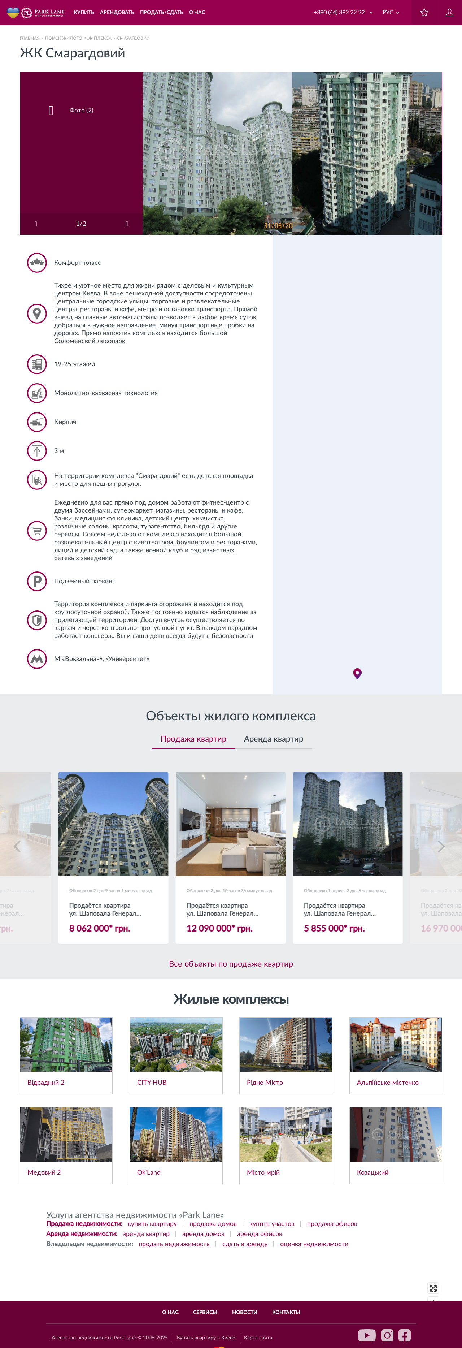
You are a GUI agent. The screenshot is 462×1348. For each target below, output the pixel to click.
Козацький (372, 1173)
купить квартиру (152, 1224)
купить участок (272, 1224)
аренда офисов (259, 1234)
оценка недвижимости (314, 1244)
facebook (404, 1335)
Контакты (286, 1312)
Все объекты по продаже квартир (231, 964)
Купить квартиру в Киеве (206, 1337)
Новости (244, 1312)
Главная (30, 38)
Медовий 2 (44, 1173)
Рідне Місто (265, 1083)
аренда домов (203, 1234)
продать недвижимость (174, 1244)
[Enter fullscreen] (433, 1288)
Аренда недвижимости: (81, 1234)
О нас (170, 1312)
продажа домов (213, 1224)
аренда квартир (146, 1234)
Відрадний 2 (45, 1083)
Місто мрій (263, 1173)
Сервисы (205, 1312)
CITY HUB (152, 1083)
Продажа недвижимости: (84, 1224)
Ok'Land (149, 1173)
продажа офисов (332, 1224)
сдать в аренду (244, 1244)
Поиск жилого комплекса (78, 38)
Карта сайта (258, 1337)
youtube (367, 1335)
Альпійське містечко (388, 1083)
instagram (387, 1335)
